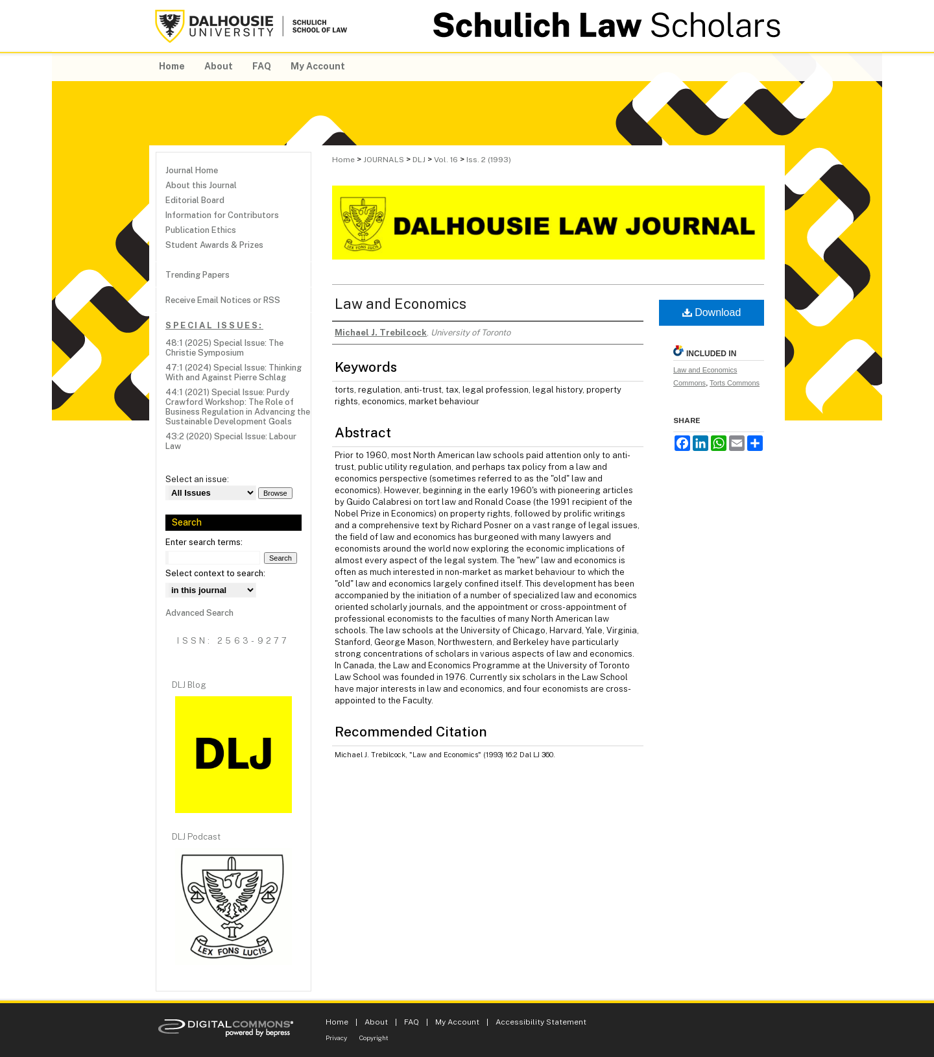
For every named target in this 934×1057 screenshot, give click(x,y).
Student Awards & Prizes (214, 245)
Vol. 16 (446, 159)
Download (711, 312)
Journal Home (191, 170)
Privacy (336, 1037)
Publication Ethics (200, 230)
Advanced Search (199, 613)
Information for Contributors (222, 215)
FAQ (411, 1022)
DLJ (419, 159)
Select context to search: (215, 573)
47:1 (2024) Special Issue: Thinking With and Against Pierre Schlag (233, 372)
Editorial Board (194, 200)
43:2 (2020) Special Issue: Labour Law (230, 441)
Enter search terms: (204, 542)
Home (343, 159)
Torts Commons (735, 383)
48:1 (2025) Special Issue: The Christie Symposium (224, 348)
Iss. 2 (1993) (488, 159)
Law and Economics (400, 303)
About (376, 1022)
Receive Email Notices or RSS (222, 300)
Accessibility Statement (541, 1022)
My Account (457, 1022)
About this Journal (201, 185)
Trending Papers (197, 275)
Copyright (374, 1037)
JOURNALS (383, 159)
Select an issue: (197, 479)
